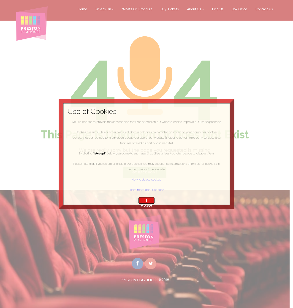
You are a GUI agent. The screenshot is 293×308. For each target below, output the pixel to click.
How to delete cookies (146, 179)
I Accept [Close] (146, 201)
